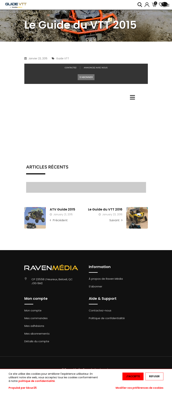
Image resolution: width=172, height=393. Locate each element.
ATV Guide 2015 (62, 209)
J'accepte (133, 376)
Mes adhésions (34, 326)
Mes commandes (36, 318)
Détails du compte (36, 341)
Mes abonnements (37, 333)
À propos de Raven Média (106, 279)
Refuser (154, 376)
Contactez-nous (100, 310)
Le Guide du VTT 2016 (105, 209)
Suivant (115, 220)
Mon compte (33, 310)
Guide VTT (62, 58)
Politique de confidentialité (107, 318)
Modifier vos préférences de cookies (139, 388)
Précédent (59, 220)
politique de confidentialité (36, 381)
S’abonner (95, 286)
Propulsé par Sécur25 (23, 388)
